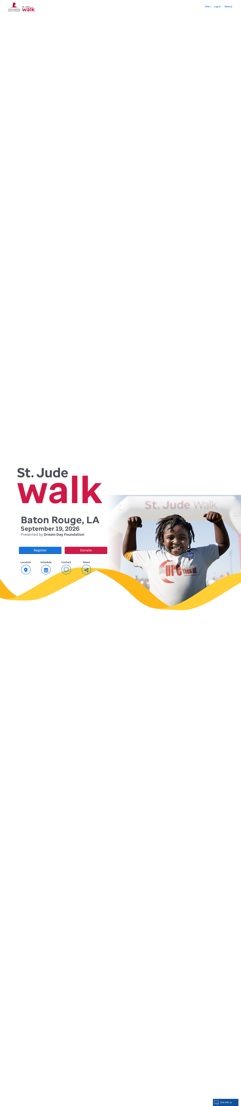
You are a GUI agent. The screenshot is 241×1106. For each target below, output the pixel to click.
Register (40, 550)
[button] (225, 1102)
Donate (86, 550)
